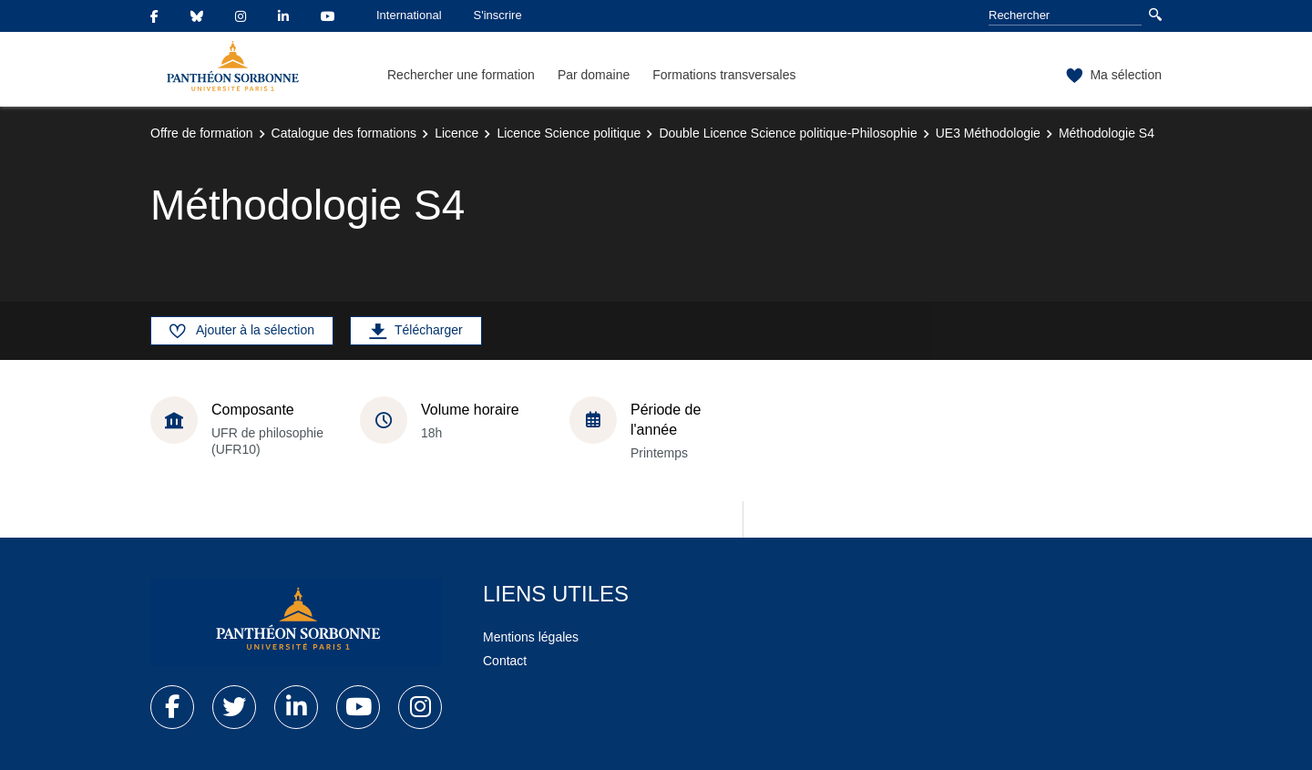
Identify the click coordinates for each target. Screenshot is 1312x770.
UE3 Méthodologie (988, 133)
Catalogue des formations (344, 133)
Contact (505, 660)
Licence (456, 133)
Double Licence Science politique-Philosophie (788, 133)
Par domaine (594, 74)
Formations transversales (723, 74)
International (409, 15)
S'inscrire (498, 15)
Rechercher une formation (461, 74)
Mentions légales (531, 637)
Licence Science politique (569, 133)
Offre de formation (201, 133)
